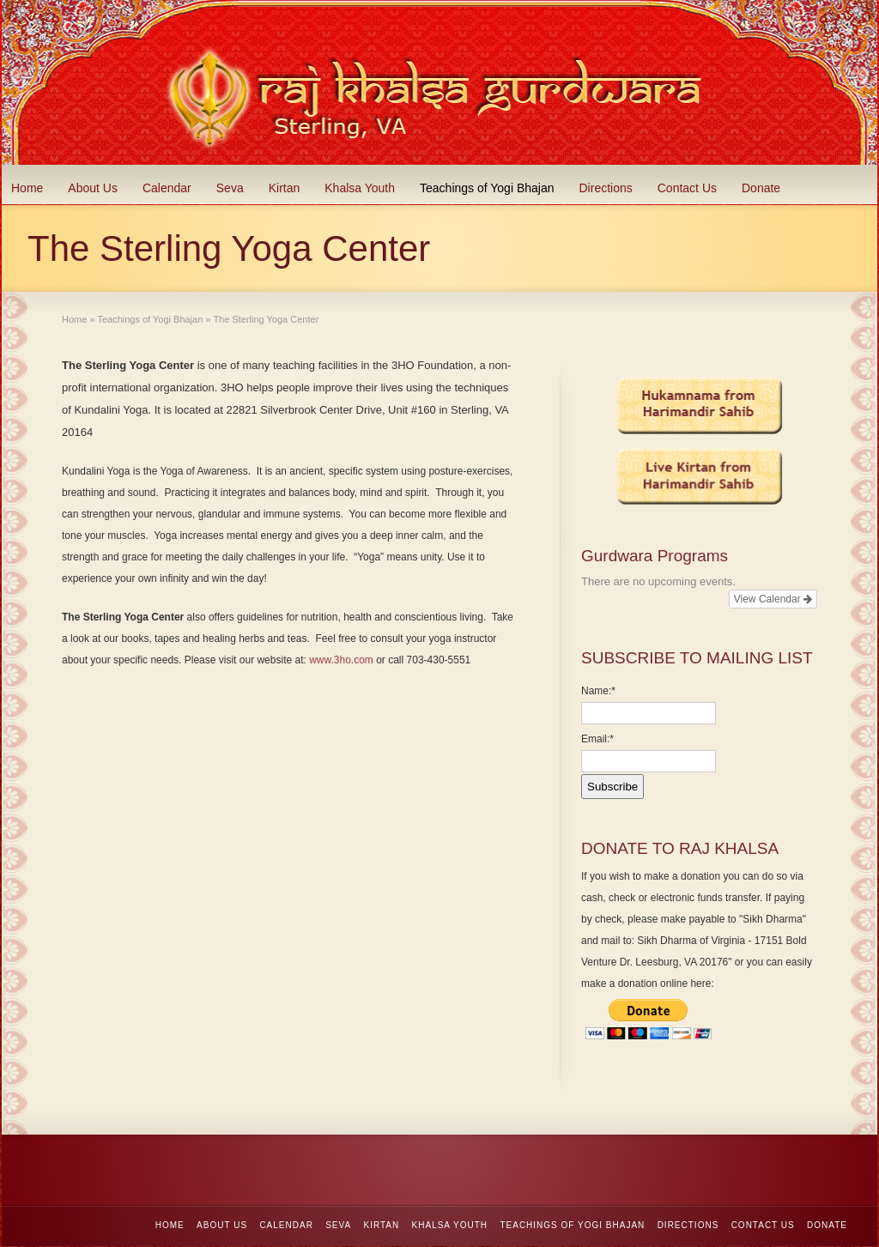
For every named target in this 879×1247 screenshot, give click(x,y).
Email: (597, 739)
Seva (230, 188)
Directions (606, 188)
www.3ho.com (341, 660)
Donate (761, 188)
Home (27, 188)
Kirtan (284, 188)
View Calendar (773, 599)
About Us (93, 188)
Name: (598, 691)
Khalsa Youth (359, 188)
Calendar (166, 188)
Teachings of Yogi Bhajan (487, 188)
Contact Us (687, 188)
